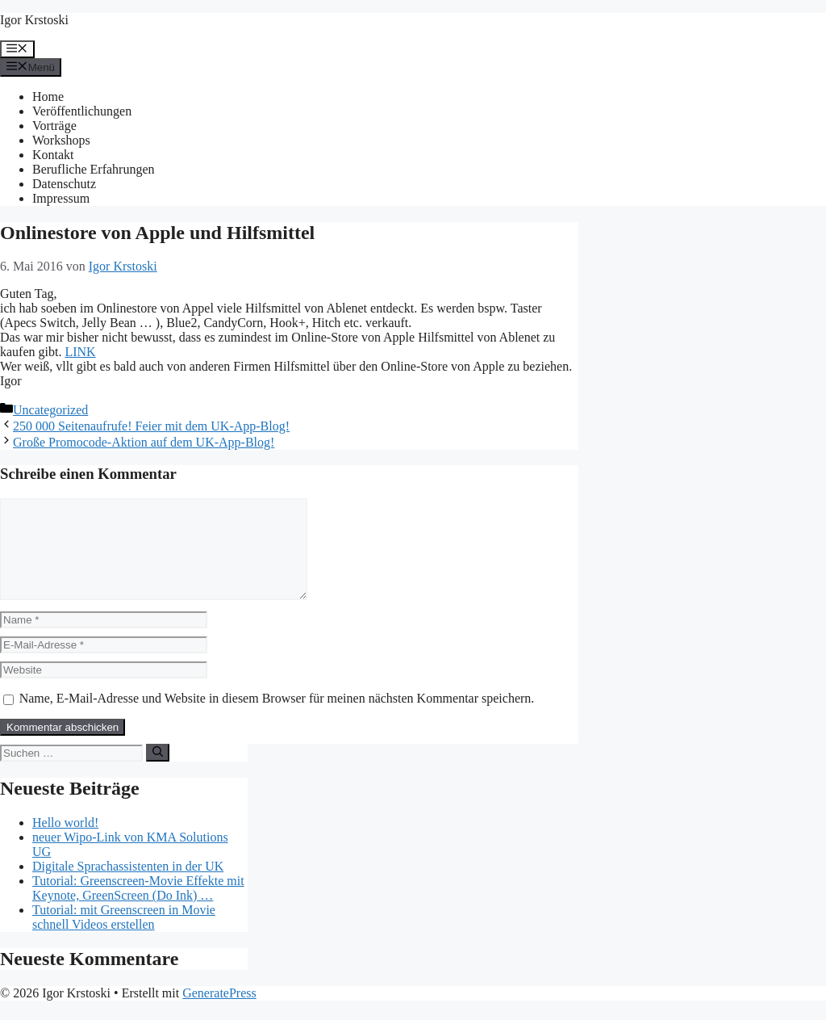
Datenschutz (64, 184)
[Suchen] (157, 772)
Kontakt (53, 155)
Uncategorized (50, 410)
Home (48, 96)
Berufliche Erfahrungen (93, 169)
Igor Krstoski (34, 20)
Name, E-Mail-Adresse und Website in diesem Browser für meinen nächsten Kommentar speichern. (277, 717)
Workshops (61, 140)
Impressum (61, 198)
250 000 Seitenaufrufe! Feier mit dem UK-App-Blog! (151, 426)
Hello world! (65, 842)
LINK (80, 352)
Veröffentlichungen (81, 111)
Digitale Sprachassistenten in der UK (127, 885)
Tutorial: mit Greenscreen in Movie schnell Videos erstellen (123, 936)
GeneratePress (219, 1012)
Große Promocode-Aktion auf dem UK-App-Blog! (143, 442)
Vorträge (54, 125)
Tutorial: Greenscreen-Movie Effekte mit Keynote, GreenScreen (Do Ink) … (138, 907)
